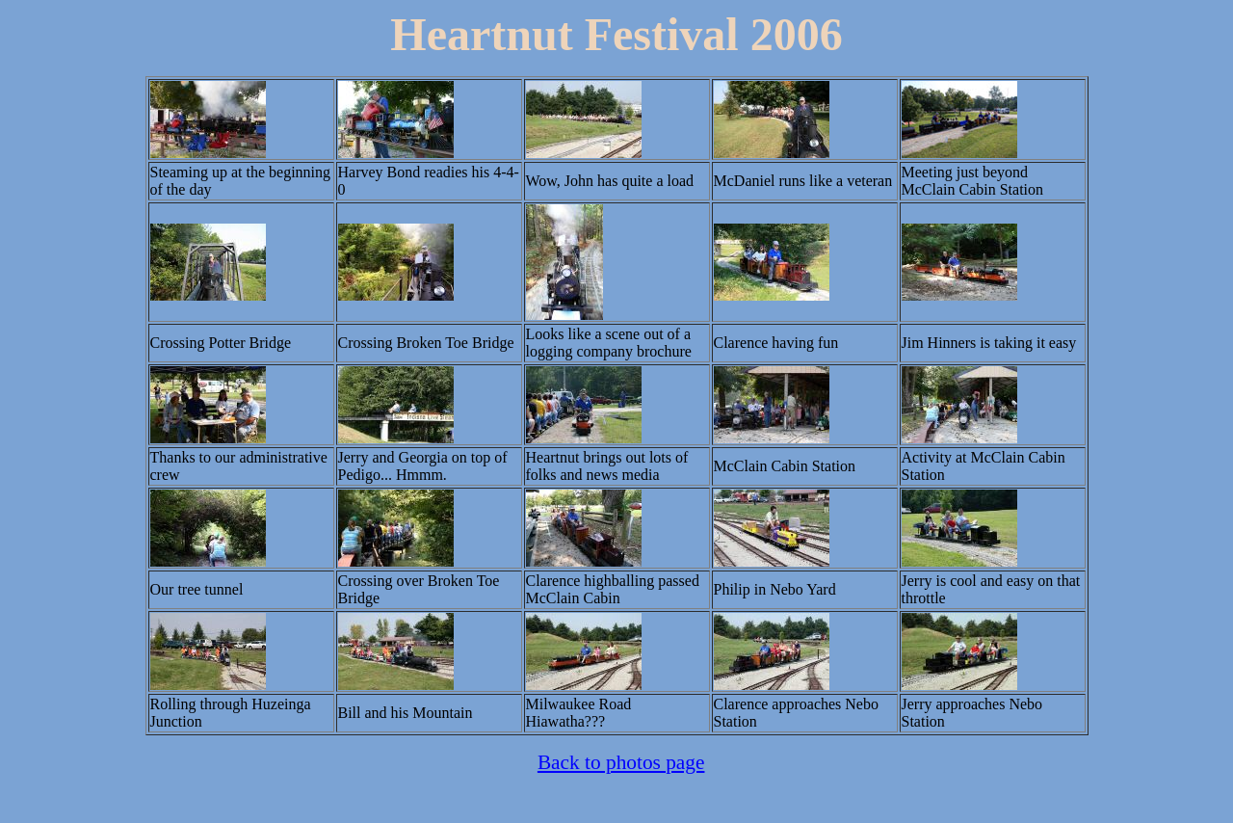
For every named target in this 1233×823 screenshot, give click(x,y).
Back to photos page (621, 762)
